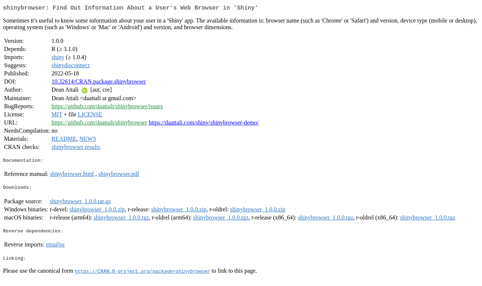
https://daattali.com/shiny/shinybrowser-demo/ (204, 124)
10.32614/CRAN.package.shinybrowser (98, 83)
